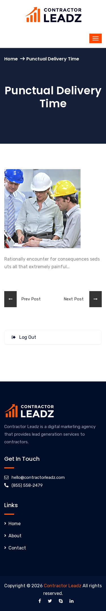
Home (11, 59)
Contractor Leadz (62, 585)
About (14, 535)
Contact (17, 548)
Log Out (24, 337)
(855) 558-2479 (27, 485)
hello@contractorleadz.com (38, 477)
